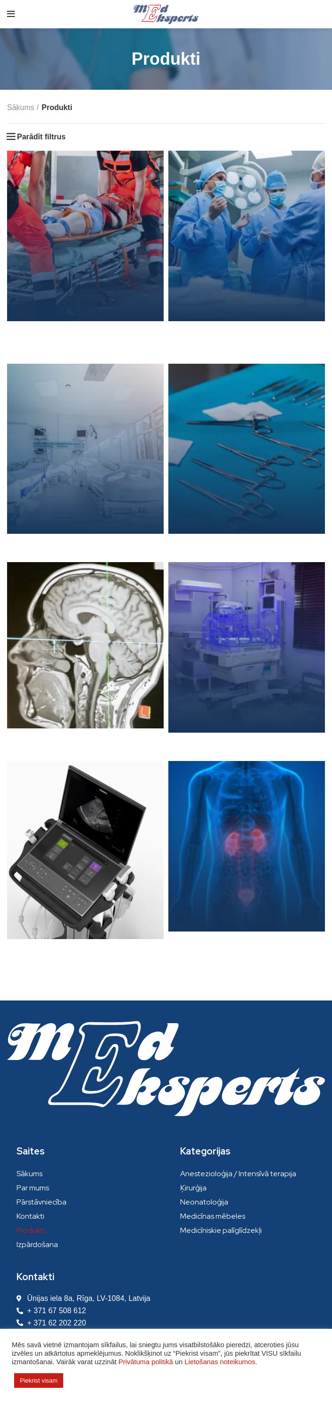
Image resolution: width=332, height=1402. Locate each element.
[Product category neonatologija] (246, 659)
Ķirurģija (193, 1188)
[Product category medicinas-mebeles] (85, 461)
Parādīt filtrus (41, 137)
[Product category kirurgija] (246, 248)
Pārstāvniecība (41, 1202)
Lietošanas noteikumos (219, 1362)
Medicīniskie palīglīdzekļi (221, 1230)
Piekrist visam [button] (39, 1380)
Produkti (31, 1230)
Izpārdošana (37, 1244)
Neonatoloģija (204, 1202)
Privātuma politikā (145, 1362)
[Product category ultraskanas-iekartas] (85, 862)
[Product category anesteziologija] (85, 255)
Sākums (20, 107)
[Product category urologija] (246, 858)
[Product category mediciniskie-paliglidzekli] (246, 461)
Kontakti (30, 1216)
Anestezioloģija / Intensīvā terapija (238, 1174)
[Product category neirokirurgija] (85, 657)
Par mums (33, 1188)
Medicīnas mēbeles (212, 1216)
